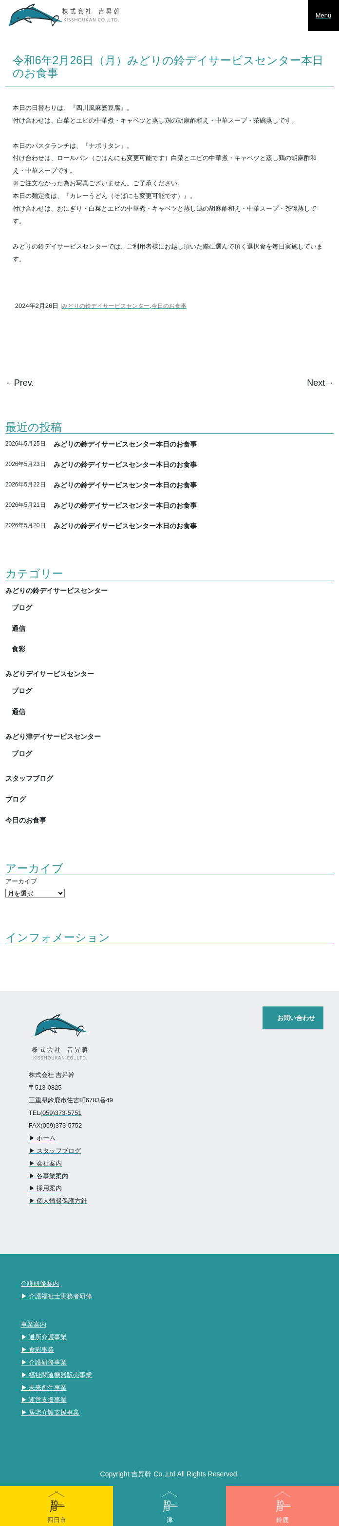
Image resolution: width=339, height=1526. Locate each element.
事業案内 (33, 1324)
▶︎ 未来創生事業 (44, 1387)
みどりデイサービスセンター (49, 673)
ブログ (22, 607)
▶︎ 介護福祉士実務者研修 (57, 1296)
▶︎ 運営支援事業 (44, 1399)
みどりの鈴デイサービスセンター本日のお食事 (125, 444)
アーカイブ (21, 881)
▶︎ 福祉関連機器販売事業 (57, 1375)
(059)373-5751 (61, 1112)
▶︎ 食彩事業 (38, 1349)
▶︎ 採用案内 (45, 1188)
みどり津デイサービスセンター (53, 736)
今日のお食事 (169, 306)
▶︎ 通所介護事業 (44, 1337)
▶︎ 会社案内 (45, 1163)
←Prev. (19, 383)
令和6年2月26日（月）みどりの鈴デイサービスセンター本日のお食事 (168, 66)
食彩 (18, 648)
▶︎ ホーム (42, 1138)
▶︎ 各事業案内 (49, 1176)
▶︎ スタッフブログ (55, 1150)
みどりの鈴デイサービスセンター (106, 306)
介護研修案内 (40, 1283)
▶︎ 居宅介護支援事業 (50, 1412)
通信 (18, 628)
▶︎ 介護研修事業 (44, 1362)
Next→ (320, 383)
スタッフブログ (29, 778)
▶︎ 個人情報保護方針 (58, 1200)
